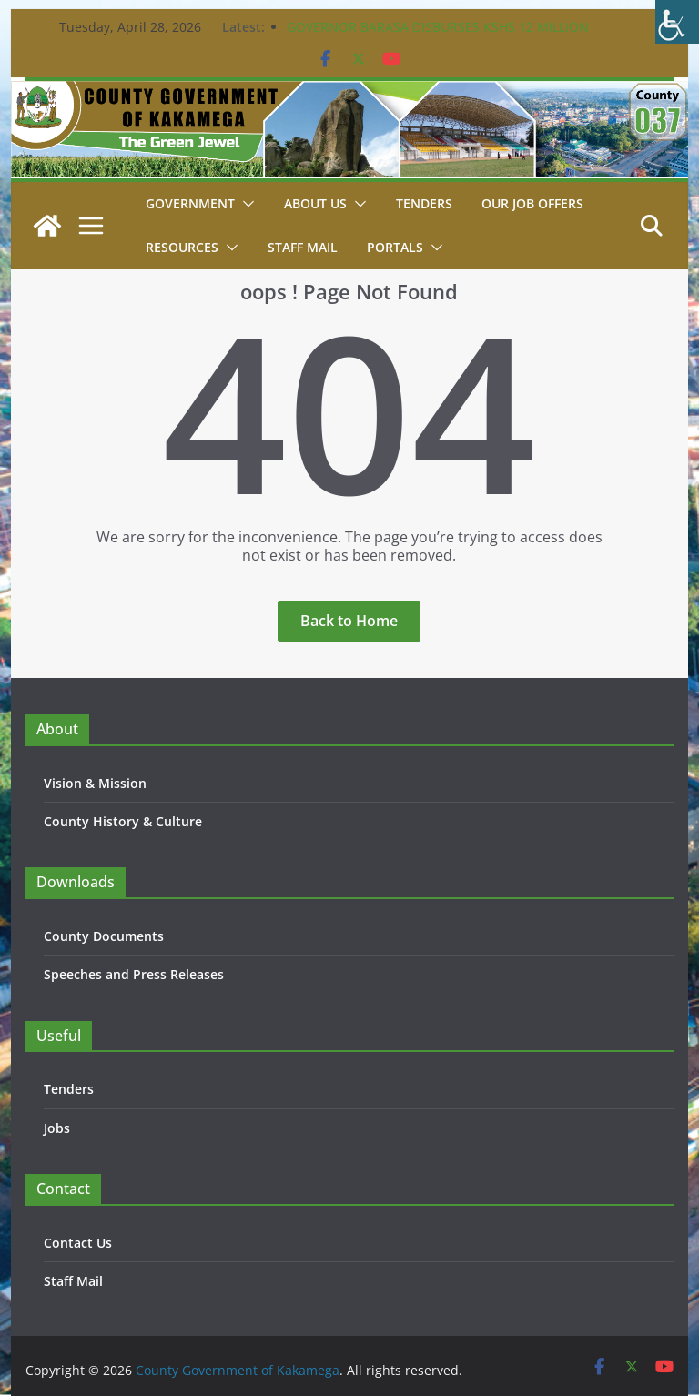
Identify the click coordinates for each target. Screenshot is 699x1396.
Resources (182, 247)
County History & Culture (123, 821)
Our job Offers (532, 203)
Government (190, 203)
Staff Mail (73, 1281)
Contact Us (78, 1242)
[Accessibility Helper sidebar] (677, 22)
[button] (245, 204)
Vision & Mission (95, 783)
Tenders (424, 203)
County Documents (104, 936)
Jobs (57, 1128)
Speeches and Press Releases (134, 974)
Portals (395, 247)
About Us (315, 203)
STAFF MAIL (303, 247)
